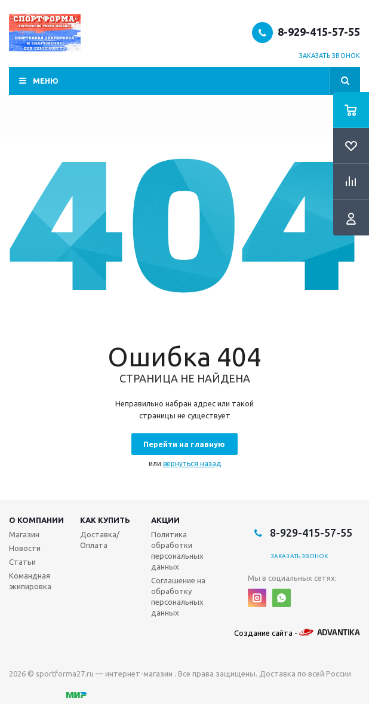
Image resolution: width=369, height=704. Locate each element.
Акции (165, 520)
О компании (36, 520)
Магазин (24, 534)
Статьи (22, 562)
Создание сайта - (297, 633)
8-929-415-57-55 (319, 31)
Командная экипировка (30, 580)
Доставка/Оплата (99, 539)
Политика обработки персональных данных (177, 550)
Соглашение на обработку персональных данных (178, 596)
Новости (25, 548)
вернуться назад (192, 463)
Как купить (105, 520)
